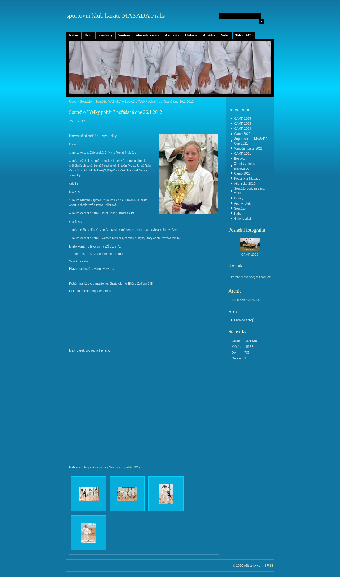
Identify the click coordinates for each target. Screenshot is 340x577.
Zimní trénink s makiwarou (244, 166)
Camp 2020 (242, 173)
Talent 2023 (244, 35)
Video (225, 35)
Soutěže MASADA (108, 101)
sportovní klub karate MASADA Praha (115, 15)
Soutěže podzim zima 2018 (249, 191)
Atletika (209, 35)
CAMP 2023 (242, 129)
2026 (251, 300)
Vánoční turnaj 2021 (248, 148)
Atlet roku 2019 (245, 183)
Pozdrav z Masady (247, 178)
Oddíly (238, 198)
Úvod (88, 35)
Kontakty (105, 35)
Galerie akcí (242, 218)
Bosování (240, 158)
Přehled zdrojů (244, 320)
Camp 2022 (242, 134)
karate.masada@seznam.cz (251, 277)
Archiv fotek (242, 203)
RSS (270, 565)
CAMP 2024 (242, 123)
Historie (191, 35)
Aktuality (172, 35)
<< (234, 300)
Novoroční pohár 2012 (125, 467)
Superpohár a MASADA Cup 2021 (251, 141)
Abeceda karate (147, 35)
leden (241, 300)
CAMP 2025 (242, 118)
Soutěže (124, 35)
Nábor (74, 35)
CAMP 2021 (242, 153)
